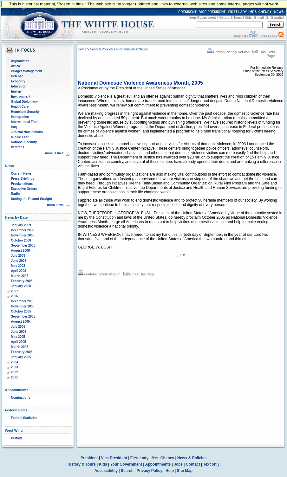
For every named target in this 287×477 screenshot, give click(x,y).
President (89, 458)
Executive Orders (24, 188)
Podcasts (241, 36)
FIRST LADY (237, 12)
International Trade (25, 122)
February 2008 (22, 281)
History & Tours (230, 17)
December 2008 (22, 230)
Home (82, 49)
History (16, 438)
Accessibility (106, 470)
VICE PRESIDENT (212, 12)
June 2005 (18, 331)
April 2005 (18, 342)
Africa (15, 66)
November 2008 (23, 235)
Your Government (202, 17)
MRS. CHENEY (260, 12)
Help (170, 470)
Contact (193, 464)
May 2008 (18, 266)
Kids (248, 17)
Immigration (20, 117)
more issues (54, 153)
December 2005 (22, 301)
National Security (24, 142)
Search (127, 470)
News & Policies (101, 49)
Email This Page (139, 274)
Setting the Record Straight (31, 199)
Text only (211, 464)
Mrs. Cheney (163, 458)
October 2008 (21, 240)
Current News (21, 173)
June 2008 (18, 260)
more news (55, 205)
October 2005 (21, 311)
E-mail (259, 17)
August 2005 (20, 321)
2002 (14, 372)
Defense (17, 76)
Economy (18, 81)
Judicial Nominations (27, 132)
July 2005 (18, 326)
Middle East (20, 137)
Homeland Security (25, 111)
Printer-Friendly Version (228, 52)
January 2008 (21, 286)
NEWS (279, 12)
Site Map (184, 470)
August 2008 (20, 250)
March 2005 (19, 347)
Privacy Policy (149, 470)
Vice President (114, 458)
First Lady (139, 458)
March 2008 (19, 276)
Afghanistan (20, 61)
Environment (20, 96)
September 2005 (23, 316)
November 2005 (23, 306)
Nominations (20, 397)
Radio (15, 194)
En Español (275, 17)
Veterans (17, 147)
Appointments (158, 464)
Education (18, 86)
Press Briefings (22, 178)
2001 (14, 377)
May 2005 (18, 336)
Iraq (14, 127)
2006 (14, 296)
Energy (16, 91)
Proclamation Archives (132, 49)
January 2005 (21, 357)
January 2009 (21, 225)
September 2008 (23, 245)
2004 (14, 362)
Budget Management (26, 71)
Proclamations (22, 183)
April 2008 (18, 271)
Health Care (20, 106)
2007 (14, 291)
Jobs (178, 464)
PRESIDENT (187, 12)
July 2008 (18, 255)
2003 (14, 367)
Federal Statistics (24, 418)
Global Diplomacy (24, 101)
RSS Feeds (268, 36)
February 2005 (22, 352)
